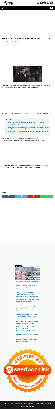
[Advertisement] (27, 22)
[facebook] (8, 196)
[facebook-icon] (37, 2)
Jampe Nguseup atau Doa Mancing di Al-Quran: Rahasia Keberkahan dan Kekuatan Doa (26, 316)
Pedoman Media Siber (20, 403)
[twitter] (21, 196)
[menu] (3, 8)
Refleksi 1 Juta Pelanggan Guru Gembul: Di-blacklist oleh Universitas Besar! (26, 122)
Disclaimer (37, 403)
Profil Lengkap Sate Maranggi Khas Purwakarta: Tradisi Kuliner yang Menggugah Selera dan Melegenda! (26, 328)
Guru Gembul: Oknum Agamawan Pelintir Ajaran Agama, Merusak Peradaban (26, 124)
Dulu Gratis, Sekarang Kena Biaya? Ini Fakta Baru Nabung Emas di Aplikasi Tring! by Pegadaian (26, 287)
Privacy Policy (29, 403)
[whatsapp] (46, 196)
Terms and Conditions (46, 403)
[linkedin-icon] (51, 2)
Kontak (11, 403)
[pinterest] (34, 196)
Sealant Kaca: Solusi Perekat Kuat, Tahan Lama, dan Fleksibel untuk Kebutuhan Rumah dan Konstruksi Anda (27, 294)
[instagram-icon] (44, 2)
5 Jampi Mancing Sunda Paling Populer (27, 281)
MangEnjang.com (30, 406)
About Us (5, 403)
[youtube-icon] (47, 2)
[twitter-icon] (41, 2)
